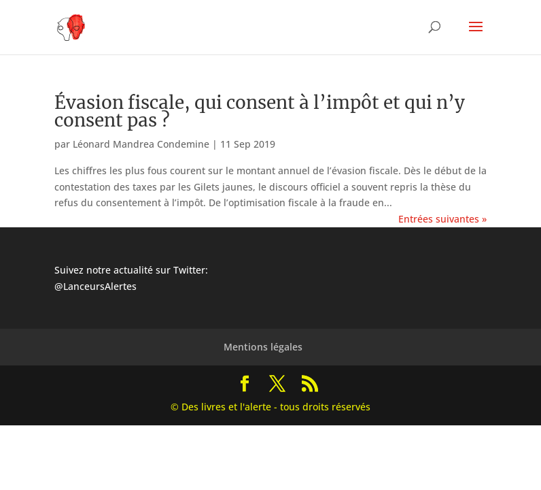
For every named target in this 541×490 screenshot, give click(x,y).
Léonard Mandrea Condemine (141, 143)
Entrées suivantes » (442, 218)
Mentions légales (263, 346)
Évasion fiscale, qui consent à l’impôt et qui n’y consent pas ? (259, 111)
